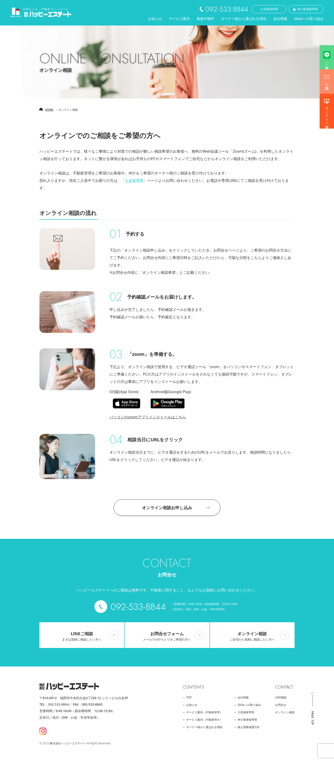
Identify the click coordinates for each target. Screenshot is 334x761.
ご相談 (327, 62)
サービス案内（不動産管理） (204, 712)
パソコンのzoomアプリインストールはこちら (147, 417)
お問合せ (327, 84)
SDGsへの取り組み (309, 18)
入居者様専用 (246, 712)
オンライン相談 (327, 113)
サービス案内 (179, 18)
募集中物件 (205, 21)
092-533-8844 (58, 704)
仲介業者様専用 (247, 719)
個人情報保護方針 (249, 727)
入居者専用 (134, 180)
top (189, 697)
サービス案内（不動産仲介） (204, 719)
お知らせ (155, 18)
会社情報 (280, 18)
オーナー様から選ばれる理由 (243, 18)
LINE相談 (281, 697)
